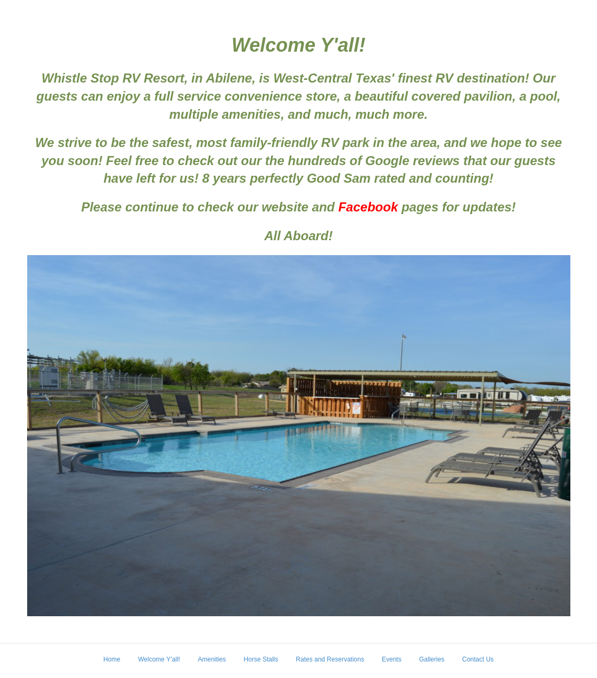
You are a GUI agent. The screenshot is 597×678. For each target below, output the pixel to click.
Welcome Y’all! (159, 659)
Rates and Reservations (330, 659)
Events (392, 659)
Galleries (431, 659)
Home (111, 659)
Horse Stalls (261, 659)
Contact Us (478, 659)
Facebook (368, 207)
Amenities (212, 659)
